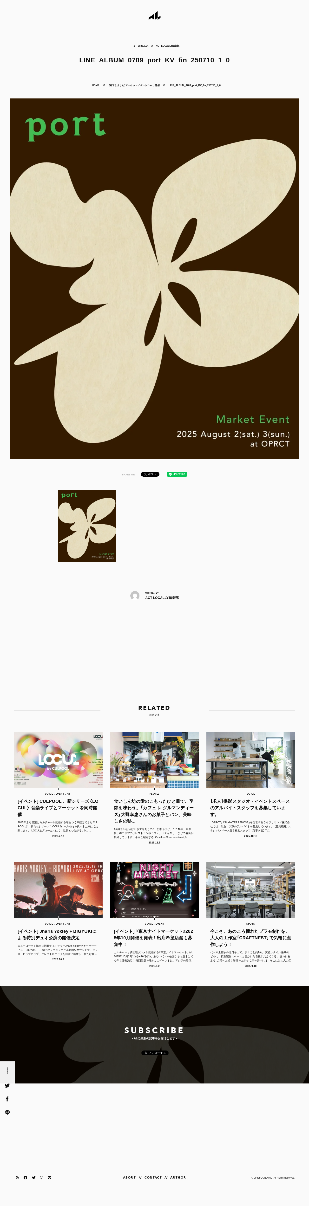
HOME (96, 85)
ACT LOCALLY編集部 (167, 45)
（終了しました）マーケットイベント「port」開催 (134, 85)
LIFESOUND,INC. (263, 1186)
